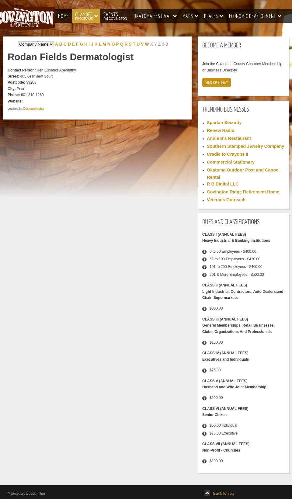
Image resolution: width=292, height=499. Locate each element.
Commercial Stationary (231, 162)
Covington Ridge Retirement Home (243, 191)
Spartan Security (224, 122)
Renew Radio (220, 130)
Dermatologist (33, 108)
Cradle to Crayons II (227, 154)
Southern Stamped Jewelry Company (245, 146)
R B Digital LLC (223, 184)
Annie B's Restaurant (229, 138)
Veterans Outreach (226, 199)
